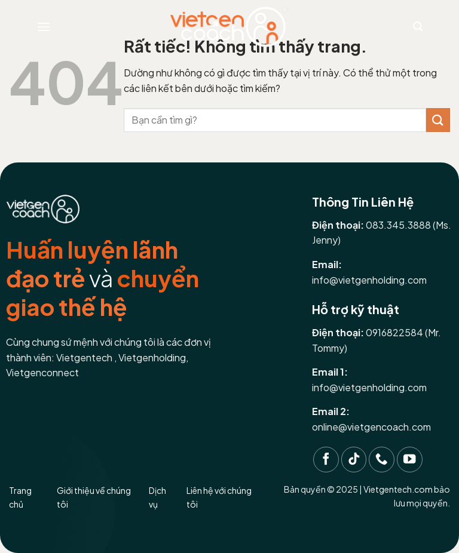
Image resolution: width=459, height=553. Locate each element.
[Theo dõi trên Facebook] (326, 459)
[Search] (418, 26)
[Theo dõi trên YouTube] (410, 459)
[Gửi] (438, 119)
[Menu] (43, 26)
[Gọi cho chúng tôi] (381, 459)
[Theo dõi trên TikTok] (354, 459)
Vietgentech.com (398, 489)
